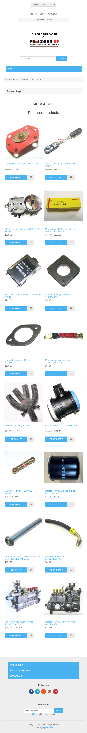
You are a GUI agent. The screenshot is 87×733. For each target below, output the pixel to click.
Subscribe (38, 714)
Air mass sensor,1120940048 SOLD (62, 425)
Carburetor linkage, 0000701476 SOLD (20, 492)
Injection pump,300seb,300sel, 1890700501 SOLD (19, 623)
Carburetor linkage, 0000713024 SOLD (60, 164)
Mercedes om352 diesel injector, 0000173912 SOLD (60, 230)
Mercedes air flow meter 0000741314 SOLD (23, 230)
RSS (43, 691)
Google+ (55, 691)
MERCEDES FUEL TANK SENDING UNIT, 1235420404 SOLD (22, 557)
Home (7, 79)
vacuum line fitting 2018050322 (20, 425)
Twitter (37, 691)
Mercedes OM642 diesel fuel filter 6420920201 (61, 492)
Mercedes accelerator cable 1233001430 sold (58, 361)
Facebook (31, 691)
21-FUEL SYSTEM (20, 79)
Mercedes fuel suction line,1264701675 (55, 557)
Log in (42, 14)
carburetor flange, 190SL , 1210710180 (17, 361)
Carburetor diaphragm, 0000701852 (22, 163)
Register (33, 14)
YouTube (49, 691)
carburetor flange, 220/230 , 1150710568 (58, 295)
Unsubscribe (50, 714)
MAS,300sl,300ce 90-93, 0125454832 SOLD (23, 295)
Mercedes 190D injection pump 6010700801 (60, 623)
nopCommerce (47, 728)
